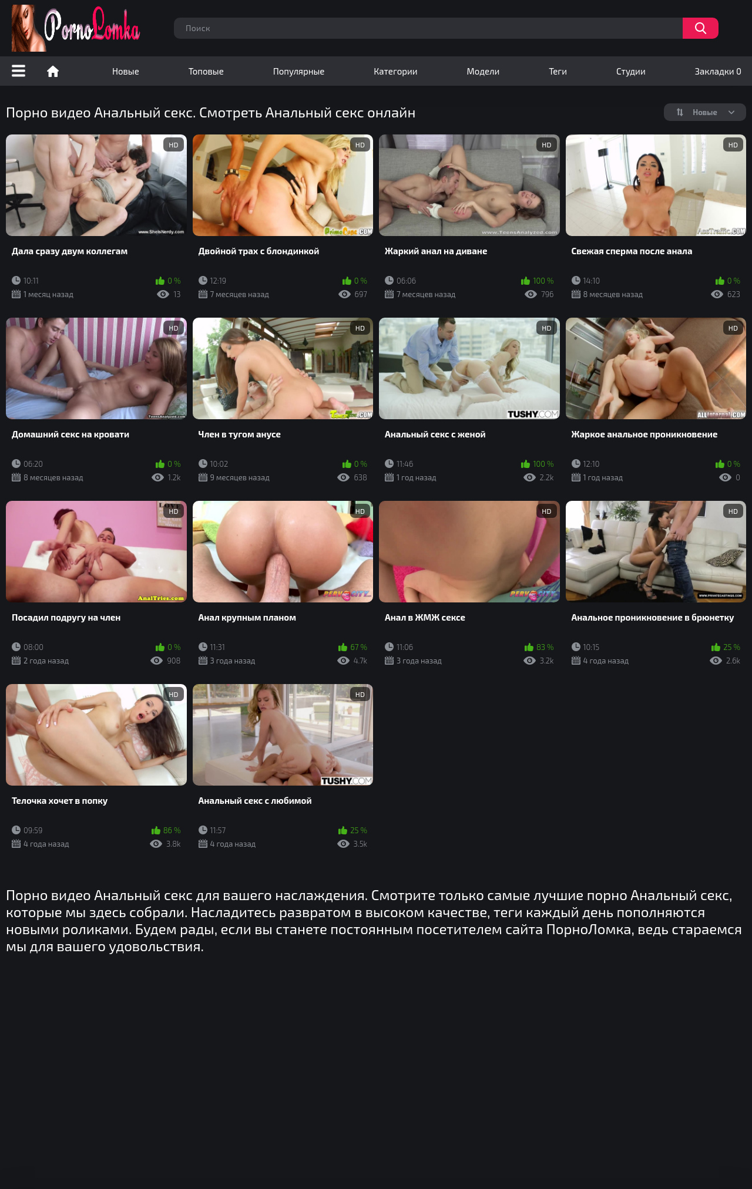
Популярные (299, 71)
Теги (558, 71)
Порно (53, 71)
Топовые (206, 71)
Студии (631, 71)
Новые (125, 71)
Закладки (718, 71)
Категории (395, 71)
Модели (483, 71)
